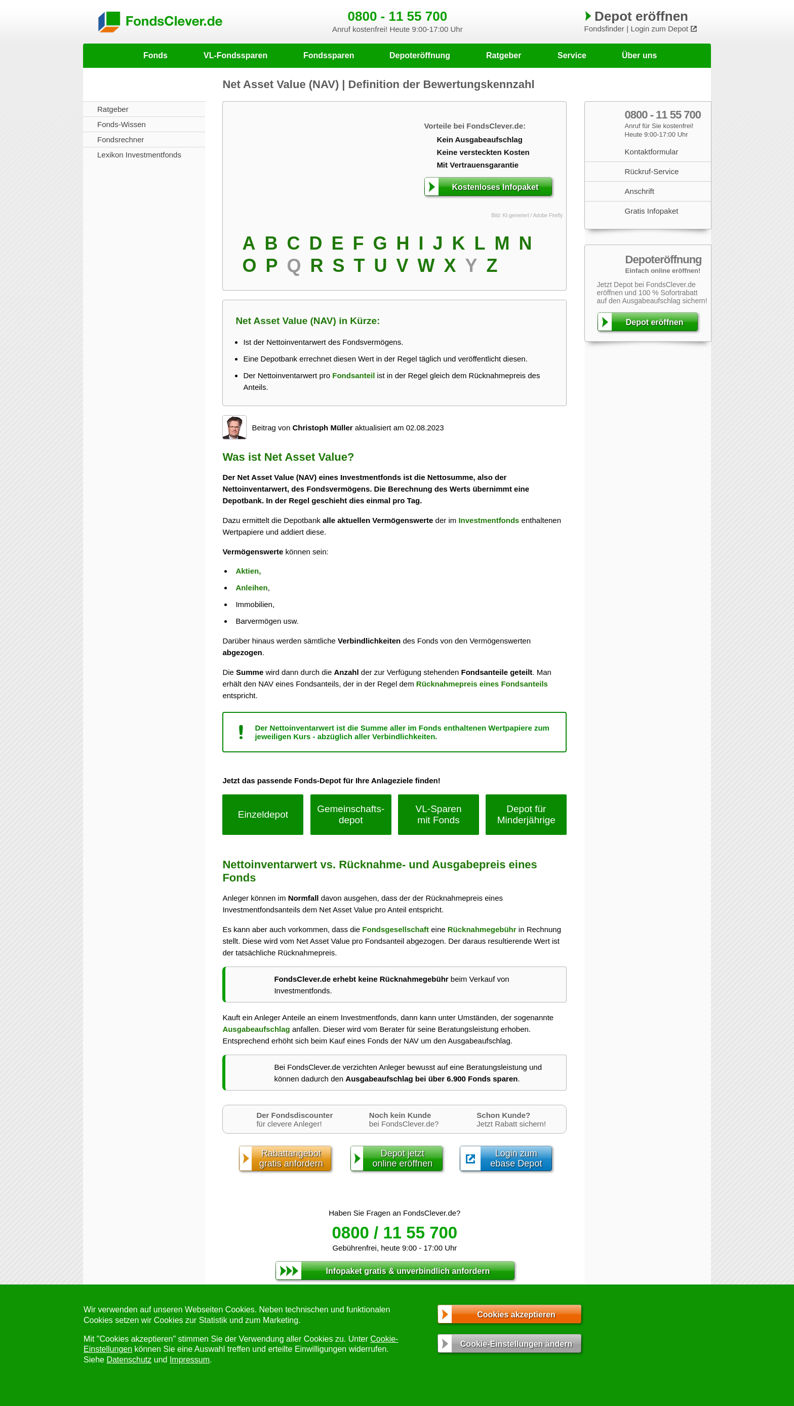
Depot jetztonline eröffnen (402, 1158)
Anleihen (251, 587)
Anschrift (639, 191)
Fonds (155, 55)
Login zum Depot (659, 28)
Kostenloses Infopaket (495, 187)
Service (572, 55)
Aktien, (248, 571)
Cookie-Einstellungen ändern (516, 1344)
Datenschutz (128, 1359)
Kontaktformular (652, 151)
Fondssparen (328, 55)
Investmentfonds (488, 520)
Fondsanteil (353, 375)
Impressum (190, 1359)
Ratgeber (503, 55)
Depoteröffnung (419, 55)
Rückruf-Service (652, 171)
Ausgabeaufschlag (256, 1029)
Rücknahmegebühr (482, 929)
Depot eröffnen (655, 322)
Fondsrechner (120, 139)
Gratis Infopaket (652, 211)
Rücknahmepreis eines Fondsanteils (482, 683)
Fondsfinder (604, 28)
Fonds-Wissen (121, 124)
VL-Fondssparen (235, 55)
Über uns (639, 55)
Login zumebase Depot (516, 1158)
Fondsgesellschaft (395, 929)
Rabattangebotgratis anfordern (291, 1158)
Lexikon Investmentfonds (139, 154)
